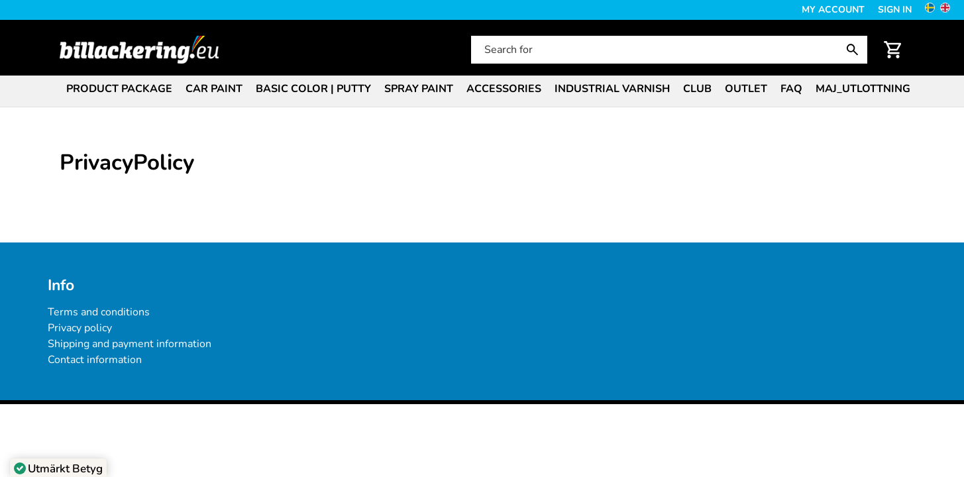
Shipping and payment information (129, 344)
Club (697, 88)
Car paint (214, 88)
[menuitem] (119, 87)
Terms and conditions (99, 312)
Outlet (746, 88)
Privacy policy (80, 328)
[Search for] (668, 50)
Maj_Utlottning (863, 88)
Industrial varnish (612, 88)
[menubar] (482, 90)
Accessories (503, 88)
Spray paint (418, 88)
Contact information (95, 359)
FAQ (791, 88)
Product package (119, 88)
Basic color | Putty (313, 88)
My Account (833, 9)
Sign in (895, 9)
